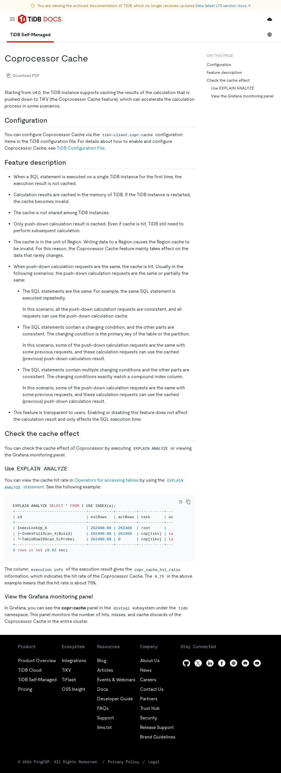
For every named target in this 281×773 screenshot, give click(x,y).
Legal (153, 754)
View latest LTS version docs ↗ (222, 5)
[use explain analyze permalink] (73, 468)
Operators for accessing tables (106, 480)
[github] (186, 655)
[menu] (12, 19)
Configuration (219, 64)
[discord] (245, 655)
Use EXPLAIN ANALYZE (232, 88)
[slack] (233, 655)
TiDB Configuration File (80, 148)
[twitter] (198, 655)
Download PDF (23, 75)
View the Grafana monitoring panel (242, 96)
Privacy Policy (123, 754)
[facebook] (222, 655)
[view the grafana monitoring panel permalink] (97, 589)
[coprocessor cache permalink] (92, 58)
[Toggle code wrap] (180, 502)
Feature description (224, 72)
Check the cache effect (228, 80)
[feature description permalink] (70, 162)
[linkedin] (210, 655)
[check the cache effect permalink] (83, 433)
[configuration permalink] (52, 120)
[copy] (188, 502)
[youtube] (257, 655)
